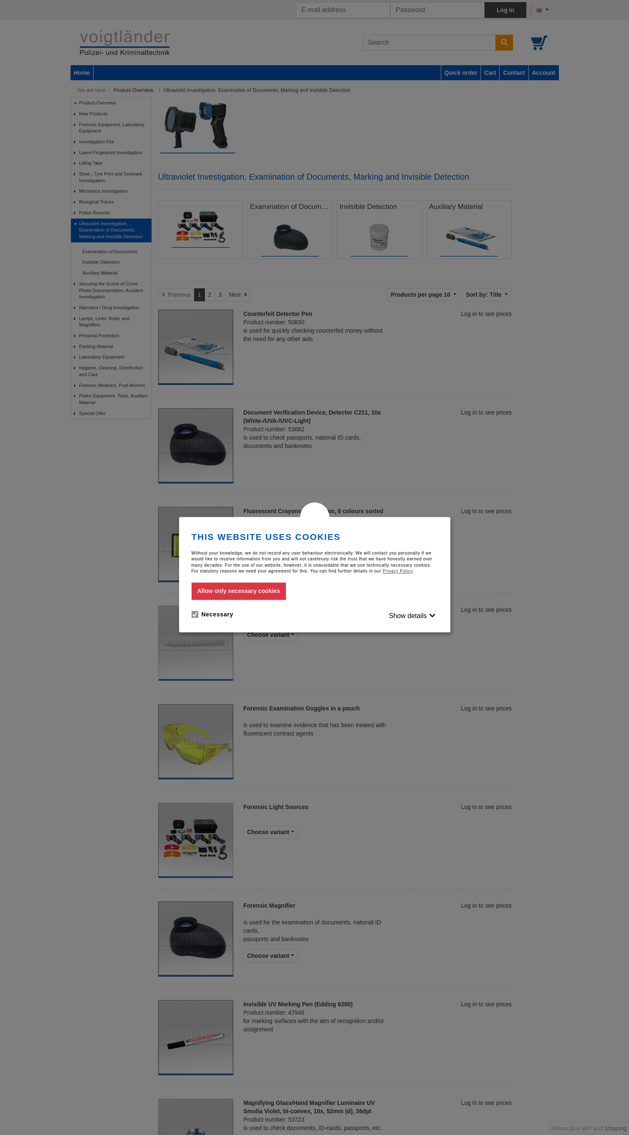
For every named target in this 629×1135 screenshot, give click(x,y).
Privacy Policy (397, 571)
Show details (408, 616)
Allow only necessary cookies (238, 591)
